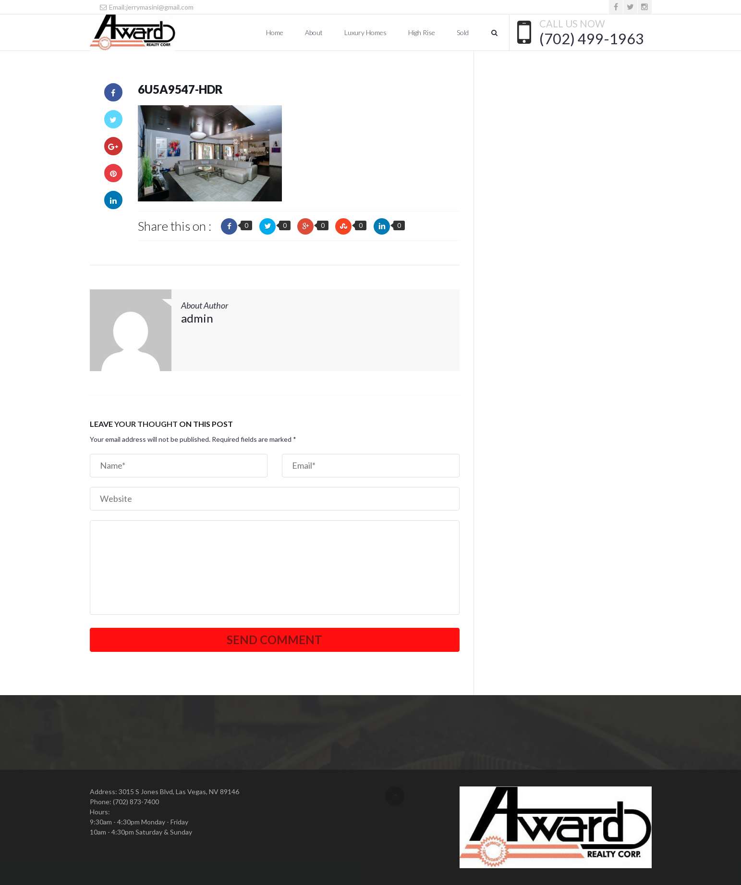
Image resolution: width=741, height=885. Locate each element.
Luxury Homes (365, 32)
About (314, 32)
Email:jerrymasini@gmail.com (146, 7)
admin (197, 318)
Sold (463, 32)
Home (274, 32)
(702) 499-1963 (591, 38)
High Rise (421, 32)
